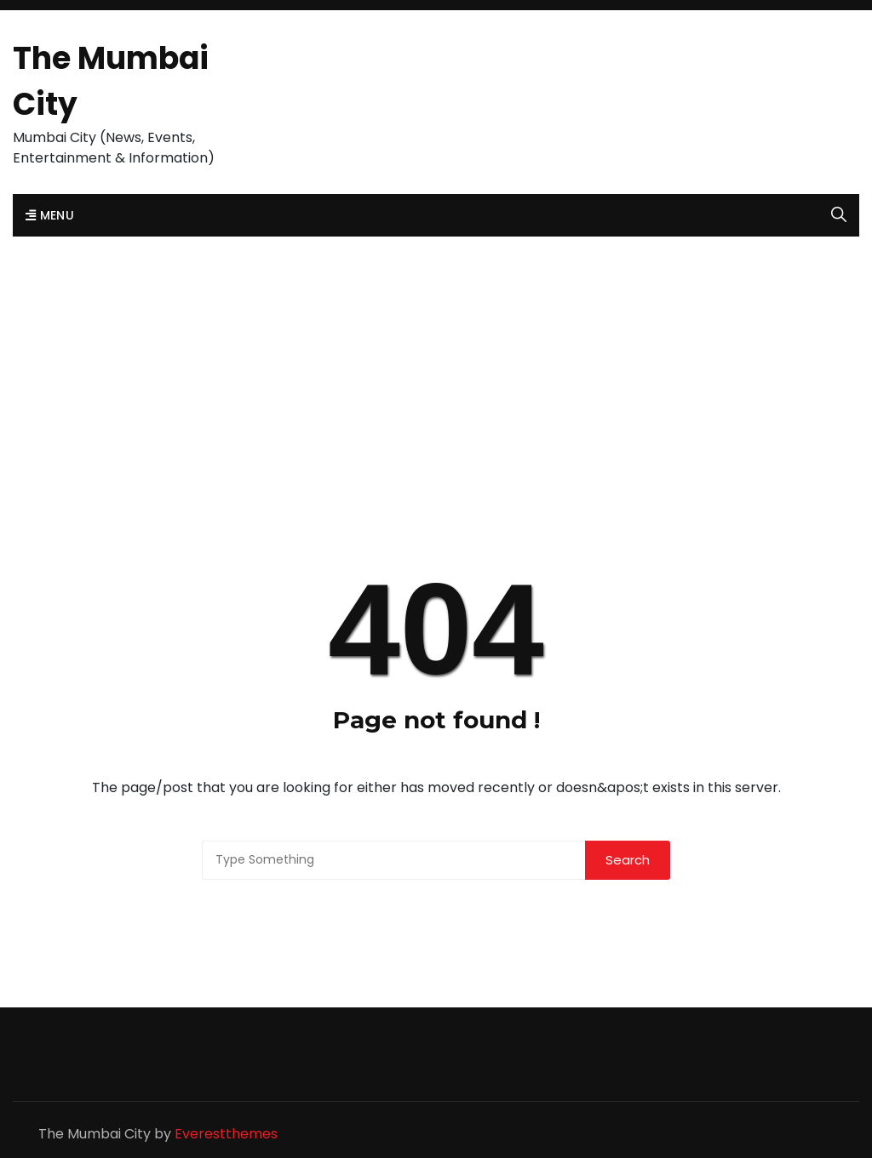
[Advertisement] (436, 364)
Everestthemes (226, 1134)
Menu (50, 215)
